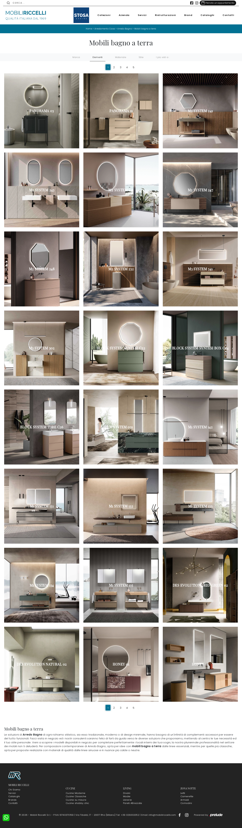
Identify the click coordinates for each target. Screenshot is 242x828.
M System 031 (121, 427)
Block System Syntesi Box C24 (200, 348)
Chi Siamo (14, 789)
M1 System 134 (42, 585)
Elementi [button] (98, 57)
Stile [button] (141, 57)
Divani (126, 793)
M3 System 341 (200, 269)
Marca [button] (76, 57)
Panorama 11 (120, 111)
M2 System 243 (41, 190)
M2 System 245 (120, 190)
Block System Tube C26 (41, 427)
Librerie (127, 799)
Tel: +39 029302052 (128, 814)
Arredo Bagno (124, 28)
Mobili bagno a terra (146, 28)
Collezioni (103, 15)
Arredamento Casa (104, 28)
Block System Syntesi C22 (121, 348)
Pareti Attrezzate (132, 803)
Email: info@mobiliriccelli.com (159, 814)
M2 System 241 (200, 111)
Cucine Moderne (75, 793)
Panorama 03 (41, 111)
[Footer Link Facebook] (180, 814)
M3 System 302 (41, 348)
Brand (187, 15)
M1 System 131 (42, 506)
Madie (126, 796)
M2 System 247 (200, 190)
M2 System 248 (41, 269)
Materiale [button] (120, 57)
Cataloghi (206, 15)
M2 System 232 (121, 269)
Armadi (184, 799)
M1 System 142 (200, 427)
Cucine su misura (76, 799)
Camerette (186, 796)
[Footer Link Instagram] (186, 814)
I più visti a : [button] (163, 57)
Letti (182, 793)
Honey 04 (200, 664)
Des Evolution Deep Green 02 (200, 585)
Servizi (141, 15)
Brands (12, 799)
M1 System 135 (121, 585)
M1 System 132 (121, 506)
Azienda (123, 15)
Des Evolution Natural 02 (42, 664)
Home (88, 28)
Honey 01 (121, 664)
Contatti (227, 15)
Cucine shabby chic (77, 803)
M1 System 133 (200, 506)
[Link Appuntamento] (216, 3)
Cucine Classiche (76, 796)
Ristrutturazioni (164, 15)
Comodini (186, 803)
